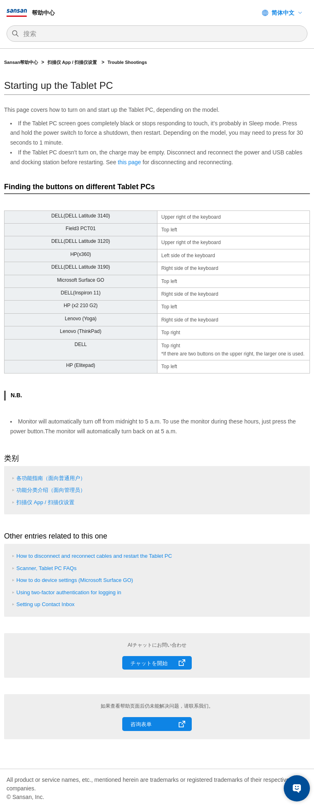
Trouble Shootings (127, 62)
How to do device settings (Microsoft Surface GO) (74, 580)
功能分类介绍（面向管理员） (50, 490)
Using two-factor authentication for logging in (68, 592)
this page (129, 162)
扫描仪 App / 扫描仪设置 (73, 62)
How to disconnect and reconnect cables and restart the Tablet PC (94, 556)
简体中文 (282, 12)
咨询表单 (141, 724)
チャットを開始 (149, 663)
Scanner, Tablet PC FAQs (46, 568)
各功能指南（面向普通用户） (50, 478)
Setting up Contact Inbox (45, 604)
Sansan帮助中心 (21, 62)
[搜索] (161, 34)
